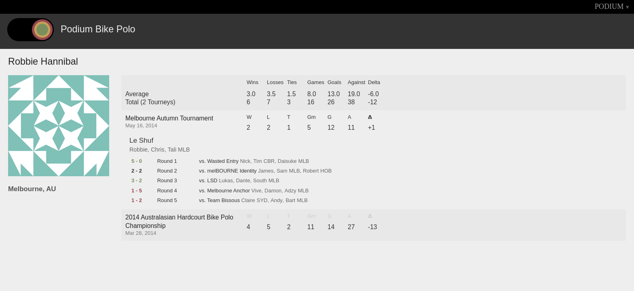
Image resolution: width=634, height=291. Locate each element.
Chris (157, 149)
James (265, 171)
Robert (311, 171)
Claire (248, 200)
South (260, 180)
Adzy (290, 191)
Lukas (226, 180)
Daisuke (287, 161)
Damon (272, 191)
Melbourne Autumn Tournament (169, 118)
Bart (290, 200)
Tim (258, 161)
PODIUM (609, 6)
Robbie (138, 149)
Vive (256, 191)
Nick (245, 161)
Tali (172, 149)
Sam (282, 171)
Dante (243, 180)
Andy (277, 200)
